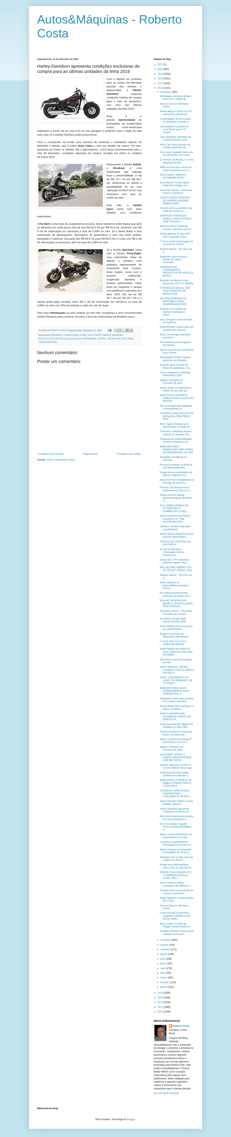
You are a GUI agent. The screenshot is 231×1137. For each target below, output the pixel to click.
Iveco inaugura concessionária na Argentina (176, 321)
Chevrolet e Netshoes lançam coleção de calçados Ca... (175, 433)
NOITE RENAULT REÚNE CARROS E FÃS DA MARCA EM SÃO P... (177, 670)
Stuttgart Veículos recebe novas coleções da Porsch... (177, 932)
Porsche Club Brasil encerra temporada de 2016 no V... (175, 489)
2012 (160, 1007)
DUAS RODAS (71, 335)
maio (163, 968)
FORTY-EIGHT (94, 335)
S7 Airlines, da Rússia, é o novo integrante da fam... (177, 161)
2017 (160, 83)
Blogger (131, 1119)
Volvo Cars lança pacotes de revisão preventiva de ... (175, 146)
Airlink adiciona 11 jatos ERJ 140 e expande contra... (175, 235)
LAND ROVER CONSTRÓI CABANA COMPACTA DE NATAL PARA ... (175, 916)
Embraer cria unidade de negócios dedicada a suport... (173, 311)
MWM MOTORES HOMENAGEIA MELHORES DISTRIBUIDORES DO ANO (176, 449)
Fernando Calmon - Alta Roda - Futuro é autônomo (176, 191)
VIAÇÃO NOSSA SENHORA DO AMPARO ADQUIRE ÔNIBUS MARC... (175, 200)
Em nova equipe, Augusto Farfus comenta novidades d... (175, 826)
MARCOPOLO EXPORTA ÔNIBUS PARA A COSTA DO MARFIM (177, 398)
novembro (166, 940)
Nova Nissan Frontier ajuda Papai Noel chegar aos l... (175, 184)
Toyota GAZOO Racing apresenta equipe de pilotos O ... (176, 498)
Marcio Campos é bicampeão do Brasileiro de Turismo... (175, 851)
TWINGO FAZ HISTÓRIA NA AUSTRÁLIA (175, 543)
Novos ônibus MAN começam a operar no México (176, 707)
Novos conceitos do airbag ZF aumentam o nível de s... (176, 741)
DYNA (83, 335)
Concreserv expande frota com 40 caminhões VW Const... (176, 153)
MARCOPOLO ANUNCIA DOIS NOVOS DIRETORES (176, 535)
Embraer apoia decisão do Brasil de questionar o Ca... (176, 366)
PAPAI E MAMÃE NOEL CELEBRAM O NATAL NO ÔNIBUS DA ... (175, 716)
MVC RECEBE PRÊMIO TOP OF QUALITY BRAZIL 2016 (176, 569)
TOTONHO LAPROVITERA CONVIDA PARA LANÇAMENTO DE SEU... (175, 793)
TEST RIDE (127, 338)
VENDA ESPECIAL (48, 342)
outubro (164, 944)
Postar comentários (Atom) (60, 459)
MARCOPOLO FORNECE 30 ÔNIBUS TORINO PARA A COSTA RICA (175, 783)
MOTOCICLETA (46, 338)
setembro (165, 949)
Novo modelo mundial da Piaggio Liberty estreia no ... (176, 925)
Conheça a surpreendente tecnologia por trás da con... (176, 843)
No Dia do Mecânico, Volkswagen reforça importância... (172, 552)
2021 (160, 64)
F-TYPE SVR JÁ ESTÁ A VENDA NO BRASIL (173, 643)
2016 (160, 88)
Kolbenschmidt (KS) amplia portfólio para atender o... (175, 774)
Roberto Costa (181, 1026)
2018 (160, 78)
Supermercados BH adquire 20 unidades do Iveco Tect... (176, 725)
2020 (160, 69)
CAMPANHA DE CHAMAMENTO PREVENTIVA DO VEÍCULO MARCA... (176, 271)
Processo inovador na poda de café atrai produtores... (176, 466)
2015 (160, 992)
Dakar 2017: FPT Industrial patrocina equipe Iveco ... (175, 561)
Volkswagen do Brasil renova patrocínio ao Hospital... (175, 359)
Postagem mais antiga (129, 454)
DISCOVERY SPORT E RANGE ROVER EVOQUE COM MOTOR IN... (175, 757)
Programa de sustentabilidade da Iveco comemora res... (176, 440)
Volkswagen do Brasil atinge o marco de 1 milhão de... (176, 97)
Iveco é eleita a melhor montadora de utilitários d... (176, 884)
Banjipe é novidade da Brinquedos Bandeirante (174, 635)
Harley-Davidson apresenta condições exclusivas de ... (175, 810)
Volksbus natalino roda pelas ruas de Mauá (175, 528)
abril (162, 973)
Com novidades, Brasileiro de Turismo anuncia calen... (175, 138)
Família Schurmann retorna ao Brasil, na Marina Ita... (176, 733)
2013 (160, 1002)
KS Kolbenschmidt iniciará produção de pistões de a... (176, 594)
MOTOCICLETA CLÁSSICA (68, 338)
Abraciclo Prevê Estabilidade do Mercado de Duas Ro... (177, 481)
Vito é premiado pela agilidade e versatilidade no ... (176, 407)
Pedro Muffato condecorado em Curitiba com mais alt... (176, 328)
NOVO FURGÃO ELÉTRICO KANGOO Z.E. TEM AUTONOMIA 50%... (175, 519)
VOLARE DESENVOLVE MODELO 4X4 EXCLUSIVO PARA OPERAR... (176, 603)
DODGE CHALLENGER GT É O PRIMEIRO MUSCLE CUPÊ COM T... (176, 875)
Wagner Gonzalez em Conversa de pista (171, 381)
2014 (160, 997)
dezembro (166, 92)
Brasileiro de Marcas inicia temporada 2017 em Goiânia (176, 282)
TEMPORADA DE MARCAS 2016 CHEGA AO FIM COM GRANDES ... (176, 652)
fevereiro (165, 982)
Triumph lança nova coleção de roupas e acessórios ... (176, 892)
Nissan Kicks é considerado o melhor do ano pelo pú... (175, 389)
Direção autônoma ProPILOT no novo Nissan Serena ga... (176, 766)
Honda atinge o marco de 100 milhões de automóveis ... (175, 112)
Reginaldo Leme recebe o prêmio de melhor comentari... (173, 259)
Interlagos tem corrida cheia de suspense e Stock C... (176, 858)
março (164, 977)
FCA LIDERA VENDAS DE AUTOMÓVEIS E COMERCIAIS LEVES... (174, 508)
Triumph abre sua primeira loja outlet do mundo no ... (176, 209)
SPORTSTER (114, 338)
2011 (160, 1011)
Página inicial (90, 454)
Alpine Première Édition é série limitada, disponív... (176, 802)
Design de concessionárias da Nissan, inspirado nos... (176, 474)
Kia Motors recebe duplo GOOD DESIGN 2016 (173, 620)
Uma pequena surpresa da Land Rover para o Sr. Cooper (174, 129)
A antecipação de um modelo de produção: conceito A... (175, 120)
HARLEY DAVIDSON (113, 335)
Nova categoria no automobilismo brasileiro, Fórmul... (174, 585)
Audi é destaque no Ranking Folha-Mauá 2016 (175, 374)
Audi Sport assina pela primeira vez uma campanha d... (176, 817)
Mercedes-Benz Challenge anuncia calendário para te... (176, 227)
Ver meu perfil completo (166, 1093)
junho (163, 963)
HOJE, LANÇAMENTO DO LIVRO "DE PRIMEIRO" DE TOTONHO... (176, 680)
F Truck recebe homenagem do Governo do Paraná (176, 243)
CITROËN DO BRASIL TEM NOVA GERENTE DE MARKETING (175, 291)
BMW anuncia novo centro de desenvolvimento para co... (175, 169)
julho (163, 958)
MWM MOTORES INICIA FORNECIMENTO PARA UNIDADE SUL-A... (174, 691)
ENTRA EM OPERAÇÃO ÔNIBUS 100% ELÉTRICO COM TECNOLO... (175, 218)
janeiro (164, 987)
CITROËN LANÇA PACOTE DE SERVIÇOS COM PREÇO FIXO (176, 416)
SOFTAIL (101, 338)
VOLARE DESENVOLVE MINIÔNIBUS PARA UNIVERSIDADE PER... (174, 301)
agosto (164, 954)
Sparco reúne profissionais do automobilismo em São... (176, 836)
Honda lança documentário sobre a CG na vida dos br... (176, 866)
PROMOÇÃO (89, 338)
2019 (160, 74)
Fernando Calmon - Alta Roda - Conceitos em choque (176, 612)
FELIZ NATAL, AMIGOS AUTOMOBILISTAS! (172, 176)
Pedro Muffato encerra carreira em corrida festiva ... (176, 627)
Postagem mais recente (51, 454)
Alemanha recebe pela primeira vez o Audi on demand (176, 700)
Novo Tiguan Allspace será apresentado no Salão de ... (176, 425)
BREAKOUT (57, 335)
